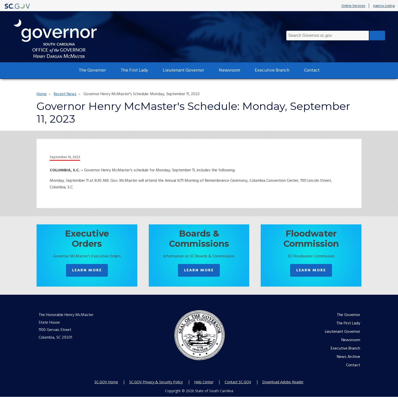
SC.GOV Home (106, 382)
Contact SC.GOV (238, 382)
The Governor (92, 70)
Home (42, 94)
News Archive (348, 357)
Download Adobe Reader (283, 382)
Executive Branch (272, 70)
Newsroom (229, 70)
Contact (312, 70)
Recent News (65, 94)
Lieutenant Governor (183, 70)
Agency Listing (384, 6)
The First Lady (134, 70)
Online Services (353, 6)
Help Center (203, 382)
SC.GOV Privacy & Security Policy (156, 382)
